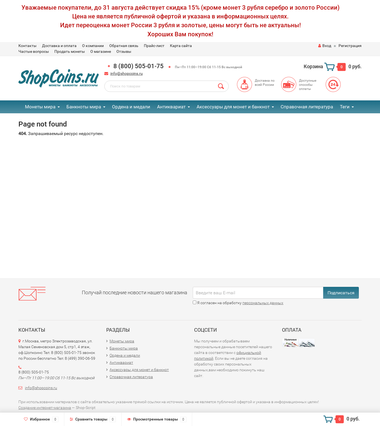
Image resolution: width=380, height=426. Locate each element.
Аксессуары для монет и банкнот (233, 106)
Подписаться (341, 292)
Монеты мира (40, 106)
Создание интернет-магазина (44, 407)
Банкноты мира (83, 106)
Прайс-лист (154, 45)
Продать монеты (69, 51)
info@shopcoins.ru (126, 73)
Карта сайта (181, 45)
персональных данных (262, 303)
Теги (345, 106)
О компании (93, 45)
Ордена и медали (131, 106)
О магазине (100, 51)
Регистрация (350, 45)
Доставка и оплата (59, 45)
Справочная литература (307, 106)
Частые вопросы (33, 51)
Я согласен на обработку (238, 303)
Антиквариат (171, 106)
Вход (324, 45)
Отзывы (123, 51)
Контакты (27, 45)
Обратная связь (123, 45)
